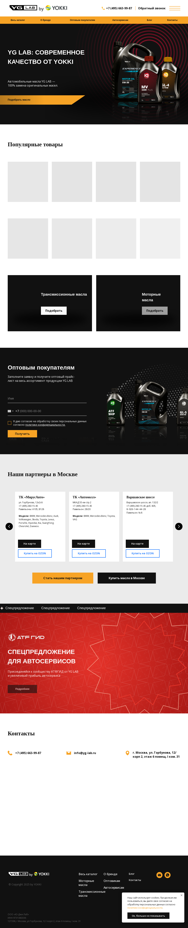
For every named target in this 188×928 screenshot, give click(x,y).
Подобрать (53, 311)
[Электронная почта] (159, 875)
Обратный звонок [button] (152, 8)
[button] (62, 576)
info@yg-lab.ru (85, 751)
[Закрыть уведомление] (181, 895)
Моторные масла (86, 881)
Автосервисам (120, 20)
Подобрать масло (19, 99)
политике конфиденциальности (144, 907)
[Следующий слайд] (178, 526)
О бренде (45, 20)
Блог (149, 20)
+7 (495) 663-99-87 (119, 8)
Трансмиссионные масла (92, 892)
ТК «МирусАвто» (32, 497)
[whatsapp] (167, 875)
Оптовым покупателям (82, 20)
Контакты (172, 20)
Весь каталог (18, 20)
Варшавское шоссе (140, 497)
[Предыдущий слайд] (9, 526)
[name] (47, 398)
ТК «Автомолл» (84, 497)
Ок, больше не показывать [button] (148, 915)
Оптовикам (112, 879)
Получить (22, 434)
